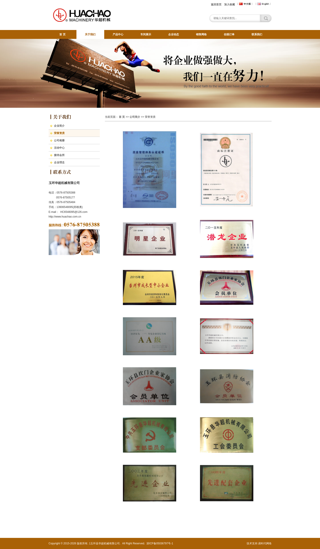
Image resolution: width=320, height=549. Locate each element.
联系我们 (257, 34)
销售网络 (201, 34)
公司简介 (135, 116)
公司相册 (59, 140)
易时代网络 (265, 543)
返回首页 (216, 4)
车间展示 (145, 34)
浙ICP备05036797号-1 (159, 543)
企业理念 (59, 162)
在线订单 (229, 34)
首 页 (62, 34)
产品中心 (118, 34)
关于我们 (90, 34)
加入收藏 (229, 4)
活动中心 (59, 147)
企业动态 (173, 34)
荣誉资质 (59, 133)
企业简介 (59, 125)
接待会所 (59, 155)
